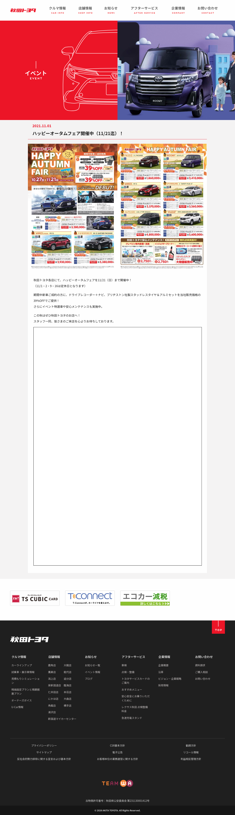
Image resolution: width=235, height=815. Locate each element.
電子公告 (117, 752)
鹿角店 (52, 665)
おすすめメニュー (132, 689)
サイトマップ (44, 752)
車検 (124, 665)
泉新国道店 (54, 685)
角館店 (52, 705)
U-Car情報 (17, 707)
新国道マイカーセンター (62, 719)
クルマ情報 (19, 657)
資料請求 (200, 665)
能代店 (67, 672)
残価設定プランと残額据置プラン (25, 691)
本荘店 (67, 692)
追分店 (67, 678)
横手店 (67, 705)
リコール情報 (191, 752)
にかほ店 (53, 699)
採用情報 (163, 685)
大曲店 (67, 699)
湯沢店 (52, 712)
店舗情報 (54, 657)
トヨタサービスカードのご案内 (136, 681)
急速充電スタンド (132, 718)
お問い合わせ (204, 657)
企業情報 (164, 657)
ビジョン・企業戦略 (169, 678)
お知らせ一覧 (92, 665)
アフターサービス (133, 657)
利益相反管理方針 (191, 759)
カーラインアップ (21, 665)
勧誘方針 (191, 745)
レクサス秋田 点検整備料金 (135, 709)
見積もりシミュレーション (25, 681)
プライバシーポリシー (44, 745)
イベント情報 (92, 672)
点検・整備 (128, 672)
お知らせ (91, 657)
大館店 (67, 665)
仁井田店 (53, 692)
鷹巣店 (52, 672)
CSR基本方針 (117, 745)
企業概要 (163, 665)
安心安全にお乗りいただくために (136, 698)
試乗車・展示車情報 (23, 672)
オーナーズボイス (21, 700)
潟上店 (52, 678)
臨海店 (67, 685)
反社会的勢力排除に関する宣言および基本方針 (44, 759)
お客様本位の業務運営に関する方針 (117, 759)
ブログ (89, 678)
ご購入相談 (201, 672)
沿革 (160, 672)
